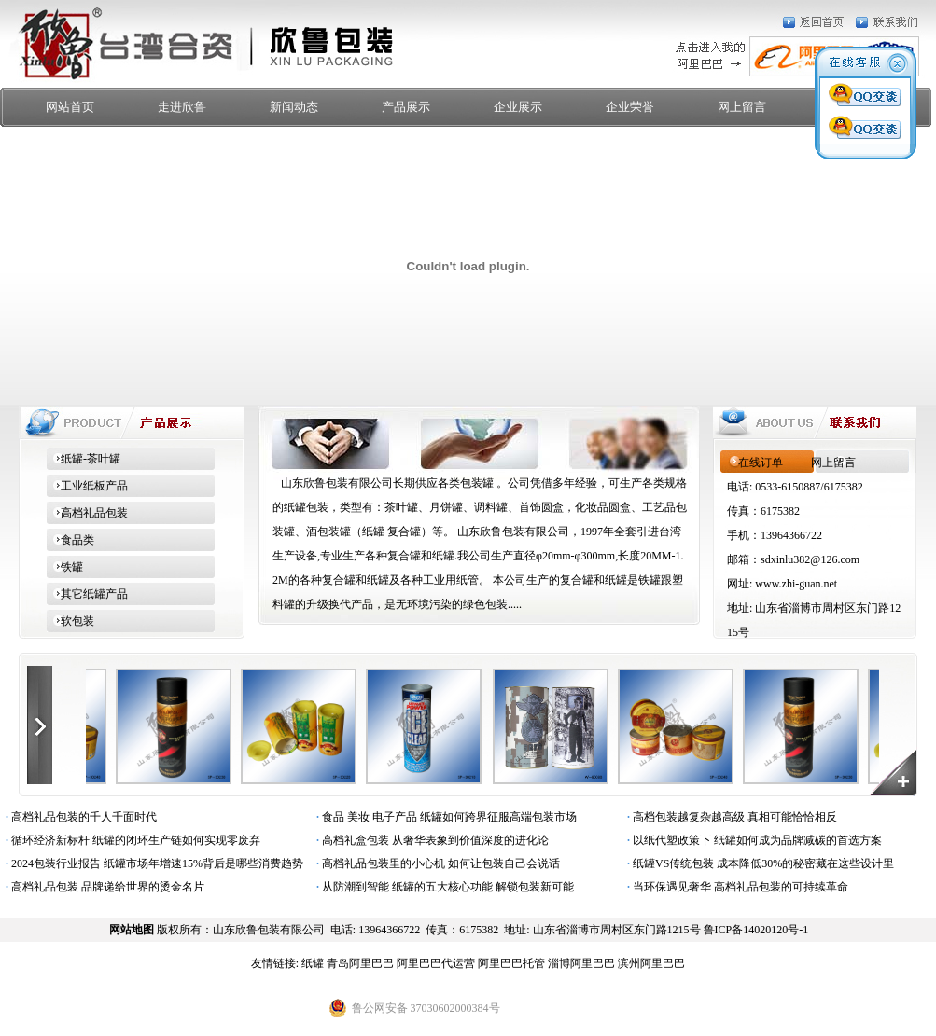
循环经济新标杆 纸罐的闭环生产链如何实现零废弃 (130, 840)
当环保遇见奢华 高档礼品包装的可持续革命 (735, 886)
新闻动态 (294, 107)
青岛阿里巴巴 (360, 963)
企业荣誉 (630, 107)
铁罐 (65, 566)
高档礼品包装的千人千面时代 (78, 816)
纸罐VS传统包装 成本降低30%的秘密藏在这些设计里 (758, 863)
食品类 (70, 539)
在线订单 (760, 462)
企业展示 (518, 107)
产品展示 (406, 107)
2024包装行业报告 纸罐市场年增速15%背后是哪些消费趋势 (151, 863)
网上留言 (742, 107)
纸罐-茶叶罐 (83, 458)
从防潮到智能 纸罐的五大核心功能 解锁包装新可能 (442, 886)
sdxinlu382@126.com (810, 559)
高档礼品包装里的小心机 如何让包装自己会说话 (435, 863)
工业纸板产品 (87, 485)
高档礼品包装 (87, 512)
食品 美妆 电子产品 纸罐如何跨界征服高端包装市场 (444, 816)
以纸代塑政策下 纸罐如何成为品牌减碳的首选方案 (752, 840)
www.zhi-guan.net (796, 583)
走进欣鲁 (182, 107)
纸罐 (312, 963)
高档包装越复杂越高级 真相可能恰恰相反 (729, 816)
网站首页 (70, 107)
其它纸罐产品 (87, 594)
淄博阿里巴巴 (581, 963)
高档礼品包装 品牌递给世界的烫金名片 (102, 886)
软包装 (70, 621)
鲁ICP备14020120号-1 (756, 929)
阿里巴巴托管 (511, 963)
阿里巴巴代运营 (436, 963)
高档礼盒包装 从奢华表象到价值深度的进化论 (430, 840)
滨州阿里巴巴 (651, 963)
